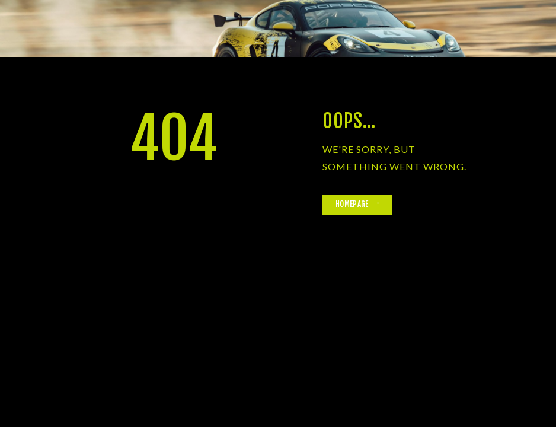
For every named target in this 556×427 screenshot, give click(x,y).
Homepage (351, 204)
